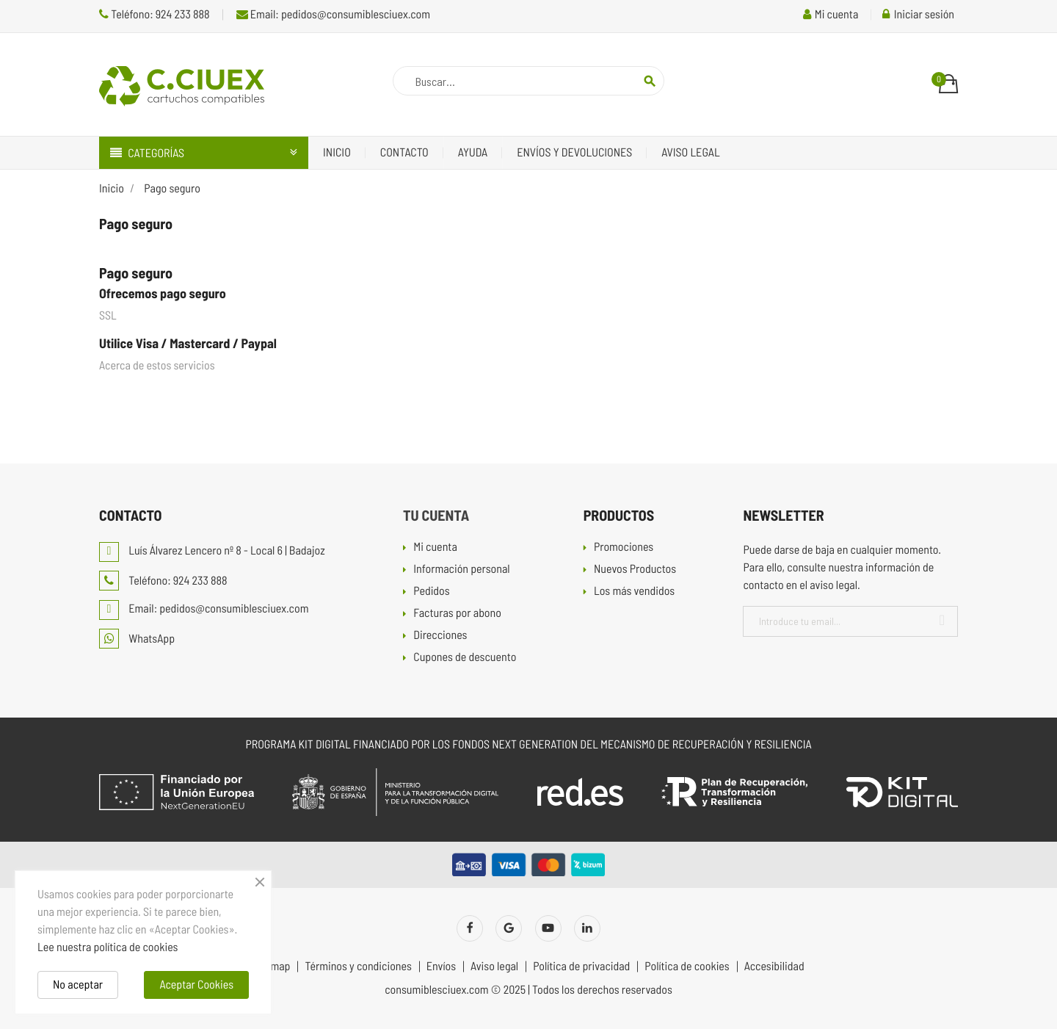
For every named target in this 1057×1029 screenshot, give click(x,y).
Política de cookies (686, 966)
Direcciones (440, 635)
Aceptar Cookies (196, 985)
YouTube (548, 928)
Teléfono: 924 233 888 (154, 14)
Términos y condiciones (358, 966)
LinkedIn (587, 928)
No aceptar (78, 985)
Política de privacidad (581, 966)
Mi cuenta (435, 547)
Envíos (441, 966)
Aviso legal (690, 152)
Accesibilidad (774, 966)
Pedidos (431, 591)
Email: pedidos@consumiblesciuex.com (333, 14)
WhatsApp (137, 639)
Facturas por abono (457, 613)
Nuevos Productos (635, 569)
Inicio (337, 152)
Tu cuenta (436, 515)
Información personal (461, 569)
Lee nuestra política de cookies (107, 947)
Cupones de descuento (464, 657)
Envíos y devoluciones (574, 152)
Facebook (470, 928)
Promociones (623, 547)
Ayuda (473, 152)
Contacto (404, 152)
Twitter (508, 928)
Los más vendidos (634, 591)
